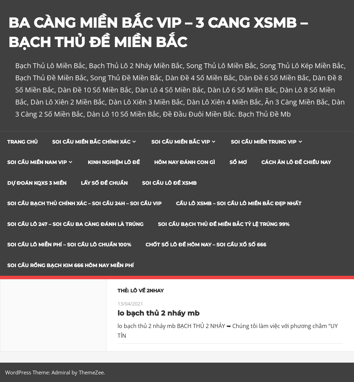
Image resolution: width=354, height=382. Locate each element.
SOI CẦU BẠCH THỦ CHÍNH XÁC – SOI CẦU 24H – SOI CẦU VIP (84, 203)
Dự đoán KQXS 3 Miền (36, 183)
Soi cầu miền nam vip (37, 162)
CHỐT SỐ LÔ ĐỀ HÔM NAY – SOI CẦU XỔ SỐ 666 (206, 245)
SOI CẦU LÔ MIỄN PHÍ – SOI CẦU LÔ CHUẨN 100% (69, 245)
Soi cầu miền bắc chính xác (91, 142)
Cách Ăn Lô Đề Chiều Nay (296, 162)
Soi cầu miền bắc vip (180, 142)
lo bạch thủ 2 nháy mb (158, 313)
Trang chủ (22, 142)
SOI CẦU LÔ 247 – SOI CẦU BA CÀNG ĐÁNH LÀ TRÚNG (75, 224)
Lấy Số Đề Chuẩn (104, 183)
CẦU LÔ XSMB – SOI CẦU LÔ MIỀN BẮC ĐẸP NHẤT (238, 203)
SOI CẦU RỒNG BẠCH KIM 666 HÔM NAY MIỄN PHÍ (70, 265)
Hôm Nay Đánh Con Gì (184, 162)
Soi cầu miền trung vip (263, 142)
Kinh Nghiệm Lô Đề (114, 162)
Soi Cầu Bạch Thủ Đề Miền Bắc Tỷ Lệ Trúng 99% (223, 224)
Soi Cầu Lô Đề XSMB (169, 183)
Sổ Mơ (238, 162)
